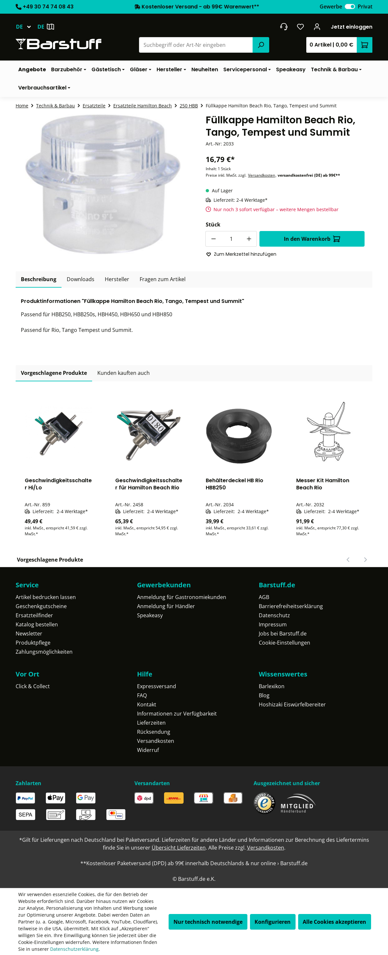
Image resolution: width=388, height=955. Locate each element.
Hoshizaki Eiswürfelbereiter (292, 704)
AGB (264, 597)
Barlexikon (271, 686)
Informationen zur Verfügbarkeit (177, 713)
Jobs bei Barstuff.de (283, 633)
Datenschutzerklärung (74, 949)
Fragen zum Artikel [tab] (163, 279)
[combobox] (196, 45)
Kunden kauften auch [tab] (123, 372)
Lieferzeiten (151, 722)
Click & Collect (33, 686)
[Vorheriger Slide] (348, 560)
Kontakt (146, 704)
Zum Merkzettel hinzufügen (241, 254)
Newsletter (29, 633)
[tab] (39, 279)
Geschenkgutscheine (41, 606)
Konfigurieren (273, 921)
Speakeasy (150, 615)
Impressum (273, 624)
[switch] (350, 6)
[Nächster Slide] (365, 560)
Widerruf (148, 750)
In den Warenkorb (312, 238)
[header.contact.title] (283, 26)
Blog (264, 695)
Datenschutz (274, 615)
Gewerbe (331, 6)
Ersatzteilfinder (34, 615)
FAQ (142, 695)
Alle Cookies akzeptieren (334, 921)
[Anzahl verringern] (213, 239)
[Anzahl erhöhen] (249, 239)
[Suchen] (261, 45)
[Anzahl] (231, 239)
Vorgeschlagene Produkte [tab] (54, 372)
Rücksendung (153, 731)
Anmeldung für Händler (166, 606)
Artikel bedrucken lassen (46, 597)
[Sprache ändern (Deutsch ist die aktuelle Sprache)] (26, 26)
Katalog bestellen (37, 624)
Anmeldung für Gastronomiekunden (181, 597)
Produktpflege (33, 642)
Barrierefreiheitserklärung (291, 606)
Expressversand (156, 686)
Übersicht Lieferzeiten (179, 847)
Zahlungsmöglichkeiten (44, 651)
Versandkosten (261, 175)
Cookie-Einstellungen (284, 642)
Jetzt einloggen (351, 27)
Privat (365, 6)
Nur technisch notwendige (207, 921)
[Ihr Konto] (317, 26)
